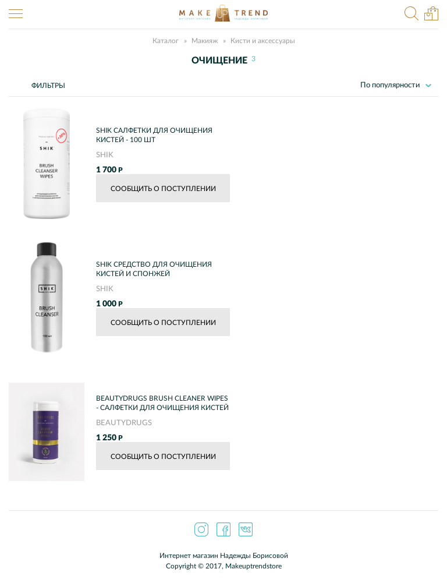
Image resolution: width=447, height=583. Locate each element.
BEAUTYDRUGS (124, 423)
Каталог (165, 40)
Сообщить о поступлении (163, 188)
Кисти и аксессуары (262, 40)
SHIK (104, 155)
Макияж (204, 40)
